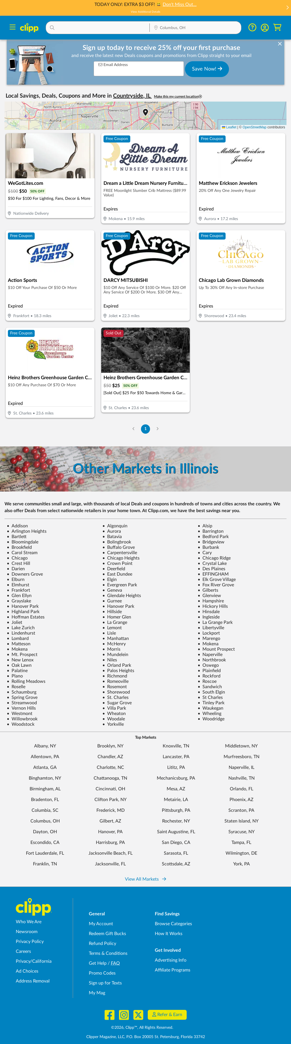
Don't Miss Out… (180, 4)
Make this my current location (178, 96)
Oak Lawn (19, 665)
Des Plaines (211, 569)
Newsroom (27, 931)
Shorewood (116, 692)
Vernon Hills (21, 708)
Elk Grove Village (217, 579)
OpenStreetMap (254, 127)
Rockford (209, 676)
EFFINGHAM (213, 574)
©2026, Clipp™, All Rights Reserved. (142, 1028)
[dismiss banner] (280, 44)
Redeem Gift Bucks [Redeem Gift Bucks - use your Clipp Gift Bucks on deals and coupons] (107, 933)
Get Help (98, 963)
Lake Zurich (21, 628)
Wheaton (114, 713)
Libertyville (211, 628)
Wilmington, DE (241, 853)
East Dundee (117, 574)
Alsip (205, 526)
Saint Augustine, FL (176, 832)
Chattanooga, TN (110, 778)
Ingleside (209, 617)
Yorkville (113, 724)
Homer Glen (116, 617)
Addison (17, 526)
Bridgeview (211, 542)
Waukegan (210, 708)
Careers (23, 951)
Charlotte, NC (110, 767)
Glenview (209, 595)
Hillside (112, 611)
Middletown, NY (241, 746)
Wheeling (209, 713)
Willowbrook (22, 719)
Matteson (18, 644)
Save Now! (207, 69)
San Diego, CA (176, 842)
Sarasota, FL (176, 853)
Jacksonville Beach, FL (111, 853)
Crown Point (117, 563)
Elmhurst (18, 585)
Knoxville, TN (176, 746)
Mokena (208, 644)
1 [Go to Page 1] (145, 429)
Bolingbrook (116, 542)
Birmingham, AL (45, 789)
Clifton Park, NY (110, 799)
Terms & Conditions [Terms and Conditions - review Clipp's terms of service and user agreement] (108, 953)
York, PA (241, 864)
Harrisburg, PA (110, 842)
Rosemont (114, 687)
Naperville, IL (241, 767)
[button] (287, 8)
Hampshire (211, 601)
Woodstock (20, 724)
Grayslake (19, 601)
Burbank (208, 547)
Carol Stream (22, 552)
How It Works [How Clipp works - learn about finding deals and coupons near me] (168, 933)
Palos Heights (118, 670)
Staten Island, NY (241, 821)
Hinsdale (209, 611)
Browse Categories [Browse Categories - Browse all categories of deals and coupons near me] (173, 924)
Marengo (209, 638)
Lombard (18, 638)
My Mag (97, 993)
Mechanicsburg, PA (176, 778)
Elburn (16, 579)
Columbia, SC (45, 810)
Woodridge (211, 719)
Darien (16, 569)
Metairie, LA (176, 799)
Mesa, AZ (176, 789)
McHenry (114, 644)
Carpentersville (119, 552)
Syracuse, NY (241, 832)
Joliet (14, 622)
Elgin (109, 579)
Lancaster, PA (176, 757)
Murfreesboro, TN (241, 757)
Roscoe (207, 681)
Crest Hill (18, 563)
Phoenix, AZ (241, 799)
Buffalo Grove (118, 547)
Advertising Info (170, 960)
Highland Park (23, 611)
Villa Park (114, 708)
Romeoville (115, 681)
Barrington (211, 531)
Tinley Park (211, 703)
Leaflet (229, 127)
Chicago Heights (121, 558)
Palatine (17, 670)
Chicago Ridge (214, 558)
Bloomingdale (22, 542)
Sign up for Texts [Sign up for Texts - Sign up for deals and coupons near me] (105, 983)
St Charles (210, 697)
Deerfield (113, 569)
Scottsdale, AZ (176, 864)
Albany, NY (45, 746)
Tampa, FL (241, 842)
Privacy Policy (30, 941)
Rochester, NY (176, 821)
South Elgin (211, 692)
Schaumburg (21, 692)
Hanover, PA (110, 832)
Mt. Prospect (22, 654)
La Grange (114, 622)
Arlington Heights (27, 531)
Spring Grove (22, 697)
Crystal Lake (212, 563)
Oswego (208, 665)
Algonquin (114, 526)
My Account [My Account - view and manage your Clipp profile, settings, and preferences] (101, 924)
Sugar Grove (117, 703)
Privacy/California (34, 961)
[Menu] (13, 28)
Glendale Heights (121, 595)
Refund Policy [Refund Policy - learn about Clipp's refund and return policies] (102, 943)
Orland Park (116, 665)
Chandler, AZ (110, 757)
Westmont (19, 713)
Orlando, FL (241, 789)
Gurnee (112, 601)
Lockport (209, 633)
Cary (205, 552)
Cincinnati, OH (110, 789)
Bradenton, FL (45, 799)
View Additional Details (145, 11)
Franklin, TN (45, 864)
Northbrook (212, 660)
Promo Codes (102, 973)
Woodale (113, 719)
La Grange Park (215, 622)
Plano (15, 676)
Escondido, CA (44, 842)
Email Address (113, 65)
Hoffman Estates (26, 617)
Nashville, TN (241, 778)
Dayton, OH (45, 832)
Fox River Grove (216, 585)
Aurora (111, 531)
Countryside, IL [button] (132, 96)
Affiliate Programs (172, 970)
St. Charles (115, 697)
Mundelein (115, 654)
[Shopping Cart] (277, 27)
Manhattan (115, 638)
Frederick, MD (110, 810)
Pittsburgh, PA (176, 810)
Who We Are (28, 922)
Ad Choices (27, 971)
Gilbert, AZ (110, 821)
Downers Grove (25, 574)
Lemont (112, 628)
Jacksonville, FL (110, 864)
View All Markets (145, 879)
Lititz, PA (176, 767)
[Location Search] (195, 28)
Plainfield (209, 670)
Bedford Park (213, 536)
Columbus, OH (45, 821)
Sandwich (210, 687)
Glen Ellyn (19, 595)
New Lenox (20, 660)
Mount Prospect (216, 649)
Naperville (210, 654)
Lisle (109, 633)
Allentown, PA (45, 757)
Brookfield (19, 547)
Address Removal (33, 981)
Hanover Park (23, 606)
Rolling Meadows (26, 681)
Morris (111, 649)
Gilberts (208, 590)
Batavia (112, 536)
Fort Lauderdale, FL (45, 853)
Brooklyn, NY (110, 746)
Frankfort (18, 590)
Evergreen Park (119, 585)
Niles (109, 660)
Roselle (16, 687)
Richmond (114, 676)
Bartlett (17, 536)
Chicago (17, 558)
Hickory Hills (213, 606)
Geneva (112, 590)
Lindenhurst (21, 633)
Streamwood (22, 703)
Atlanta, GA (45, 767)
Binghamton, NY (45, 778)
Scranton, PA (241, 810)
